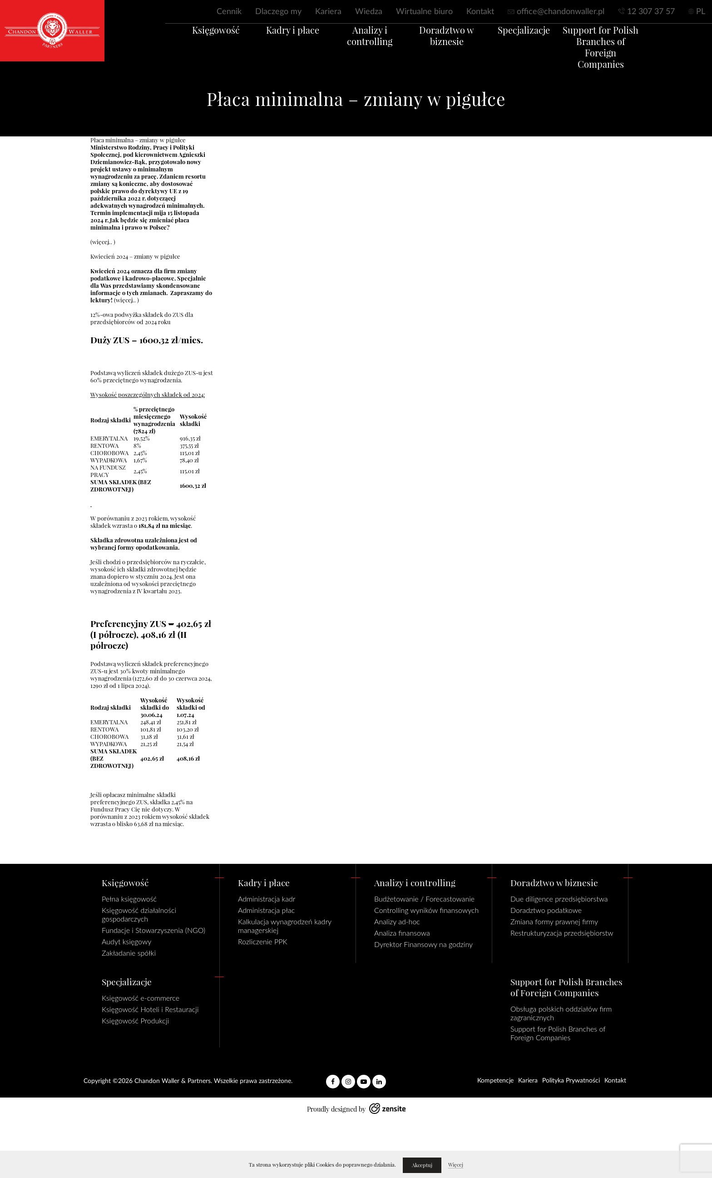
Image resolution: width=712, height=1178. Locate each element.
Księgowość (193, 40)
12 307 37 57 (651, 12)
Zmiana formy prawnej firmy (554, 921)
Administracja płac (266, 910)
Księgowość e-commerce (140, 997)
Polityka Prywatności (571, 1081)
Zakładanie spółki (129, 952)
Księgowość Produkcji (135, 1020)
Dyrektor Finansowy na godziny (423, 944)
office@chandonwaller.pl (560, 12)
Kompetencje (495, 1081)
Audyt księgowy (126, 941)
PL (700, 12)
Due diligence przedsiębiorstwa (559, 898)
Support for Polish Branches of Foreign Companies (623, 52)
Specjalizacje (537, 40)
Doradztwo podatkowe (546, 910)
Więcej (455, 1165)
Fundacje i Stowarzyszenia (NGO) (153, 930)
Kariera (328, 12)
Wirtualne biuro (424, 12)
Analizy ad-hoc (397, 921)
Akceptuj (422, 1165)
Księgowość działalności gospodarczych (139, 914)
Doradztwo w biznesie (451, 46)
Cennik (229, 12)
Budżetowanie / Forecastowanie (424, 898)
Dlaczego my (278, 12)
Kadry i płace (279, 40)
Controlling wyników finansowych (426, 910)
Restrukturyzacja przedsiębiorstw (561, 932)
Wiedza (368, 12)
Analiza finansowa (402, 932)
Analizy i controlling (365, 40)
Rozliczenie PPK (262, 941)
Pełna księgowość (129, 898)
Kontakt (480, 12)
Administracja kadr (266, 898)
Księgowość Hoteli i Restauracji (150, 1009)
